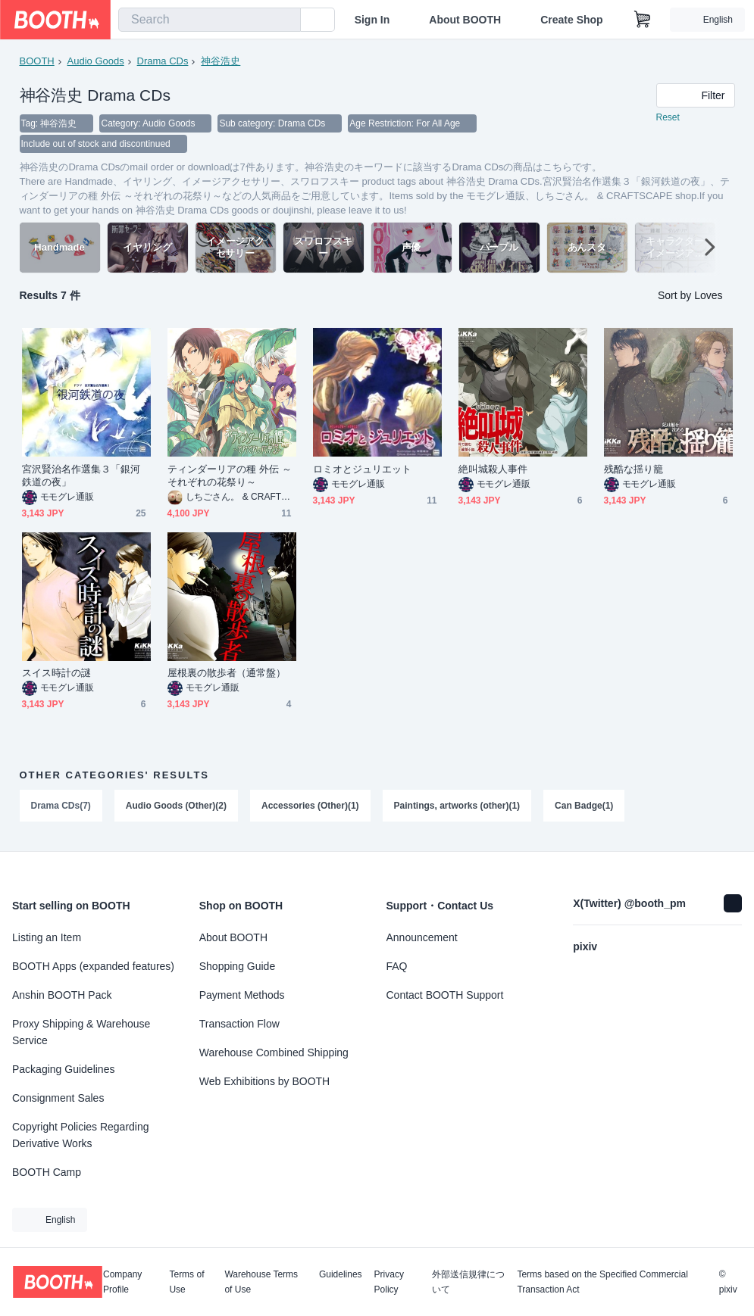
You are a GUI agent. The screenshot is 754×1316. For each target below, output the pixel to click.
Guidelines (340, 1275)
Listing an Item (46, 937)
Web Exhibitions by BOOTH (264, 1081)
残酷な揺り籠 (633, 470)
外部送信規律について (468, 1282)
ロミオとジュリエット (362, 470)
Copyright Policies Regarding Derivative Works (80, 1135)
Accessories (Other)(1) (310, 807)
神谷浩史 (220, 61)
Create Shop (571, 19)
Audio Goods (95, 61)
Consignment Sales (58, 1098)
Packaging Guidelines (63, 1069)
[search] (286, 20)
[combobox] (209, 20)
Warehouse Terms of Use (261, 1282)
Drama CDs (163, 61)
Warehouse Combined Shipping (274, 1052)
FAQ (397, 966)
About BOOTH (465, 19)
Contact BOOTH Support (445, 995)
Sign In (372, 19)
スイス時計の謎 (57, 674)
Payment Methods (242, 995)
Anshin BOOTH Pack (62, 995)
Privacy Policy (389, 1282)
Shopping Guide (237, 966)
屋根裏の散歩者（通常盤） (226, 674)
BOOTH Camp (46, 1172)
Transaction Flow (239, 1024)
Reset (668, 118)
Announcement (422, 937)
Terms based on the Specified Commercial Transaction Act (602, 1282)
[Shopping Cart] (642, 19)
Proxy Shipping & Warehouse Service (81, 1032)
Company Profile (122, 1282)
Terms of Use (186, 1282)
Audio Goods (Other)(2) (176, 807)
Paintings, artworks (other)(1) (457, 807)
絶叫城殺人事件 (493, 470)
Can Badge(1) (584, 807)
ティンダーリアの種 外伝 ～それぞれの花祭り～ (229, 477)
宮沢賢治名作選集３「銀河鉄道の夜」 (81, 477)
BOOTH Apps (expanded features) (93, 966)
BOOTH (37, 61)
